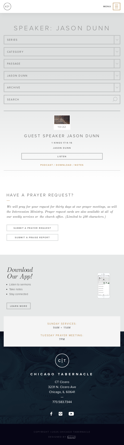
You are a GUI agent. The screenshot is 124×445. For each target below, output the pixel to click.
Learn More (18, 306)
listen (62, 156)
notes (79, 165)
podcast (46, 165)
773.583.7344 (62, 402)
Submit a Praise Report (32, 237)
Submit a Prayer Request (32, 228)
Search (13, 99)
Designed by (62, 437)
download (64, 165)
